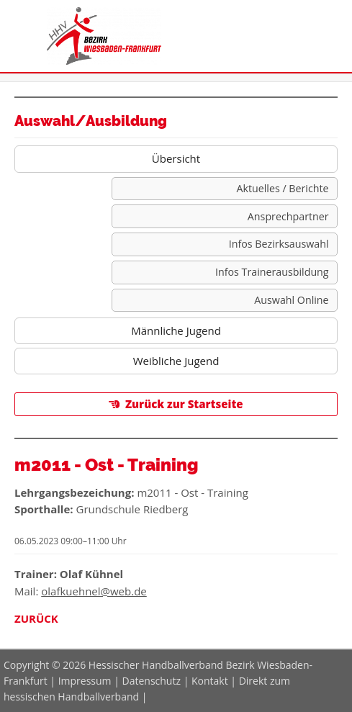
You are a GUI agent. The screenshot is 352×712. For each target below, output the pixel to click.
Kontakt (209, 681)
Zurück (36, 618)
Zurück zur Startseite (184, 404)
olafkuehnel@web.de (94, 591)
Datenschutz (151, 681)
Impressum (85, 681)
